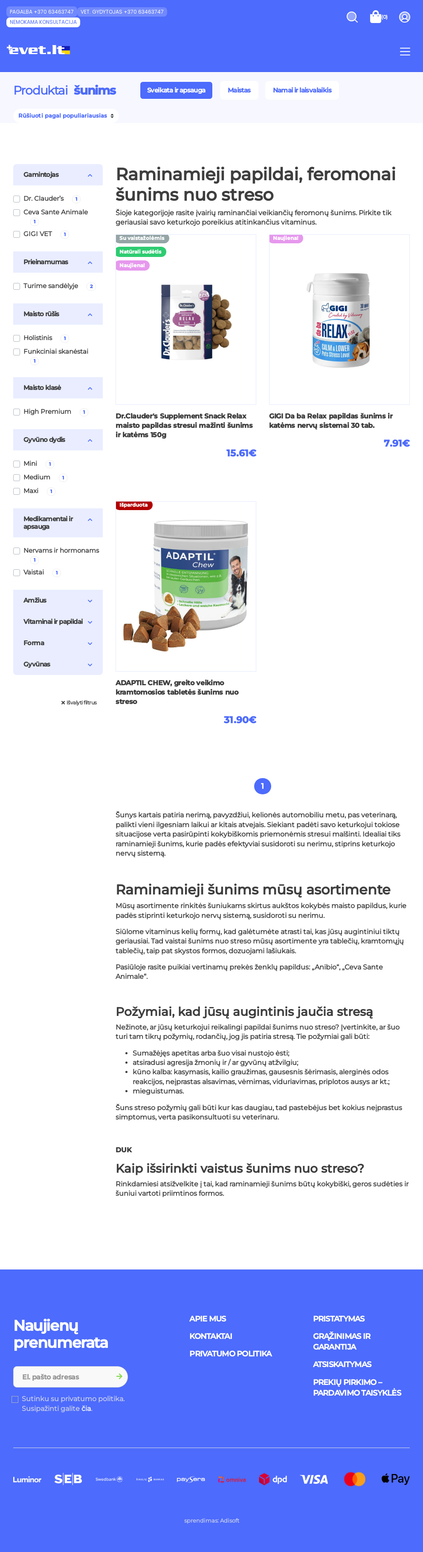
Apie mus (207, 1319)
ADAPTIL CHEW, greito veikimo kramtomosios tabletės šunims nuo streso (177, 692)
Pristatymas (339, 1319)
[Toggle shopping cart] (379, 17)
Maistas (239, 90)
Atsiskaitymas (342, 1364)
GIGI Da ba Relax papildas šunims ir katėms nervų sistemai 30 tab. (331, 421)
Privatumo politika (230, 1354)
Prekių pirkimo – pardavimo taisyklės (357, 1388)
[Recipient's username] (62, 1377)
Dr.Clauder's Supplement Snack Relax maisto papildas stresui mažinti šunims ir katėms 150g (184, 425)
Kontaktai (210, 1336)
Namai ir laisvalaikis (302, 90)
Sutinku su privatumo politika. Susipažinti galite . (73, 1403)
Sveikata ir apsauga (176, 90)
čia (86, 1409)
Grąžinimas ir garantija (342, 1342)
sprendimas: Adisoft (211, 1520)
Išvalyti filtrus (79, 702)
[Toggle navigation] (405, 51)
